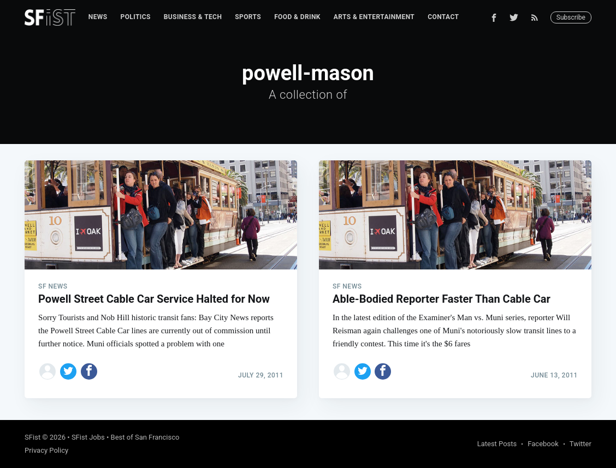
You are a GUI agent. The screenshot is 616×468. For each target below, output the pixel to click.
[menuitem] (98, 17)
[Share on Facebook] (89, 371)
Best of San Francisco (145, 437)
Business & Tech (193, 17)
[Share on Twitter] (68, 371)
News (98, 17)
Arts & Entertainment (374, 17)
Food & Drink (297, 17)
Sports (248, 17)
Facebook (543, 444)
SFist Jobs (88, 437)
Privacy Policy (46, 450)
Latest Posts (497, 444)
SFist (32, 437)
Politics (136, 17)
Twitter (580, 444)
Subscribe (570, 17)
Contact (443, 17)
